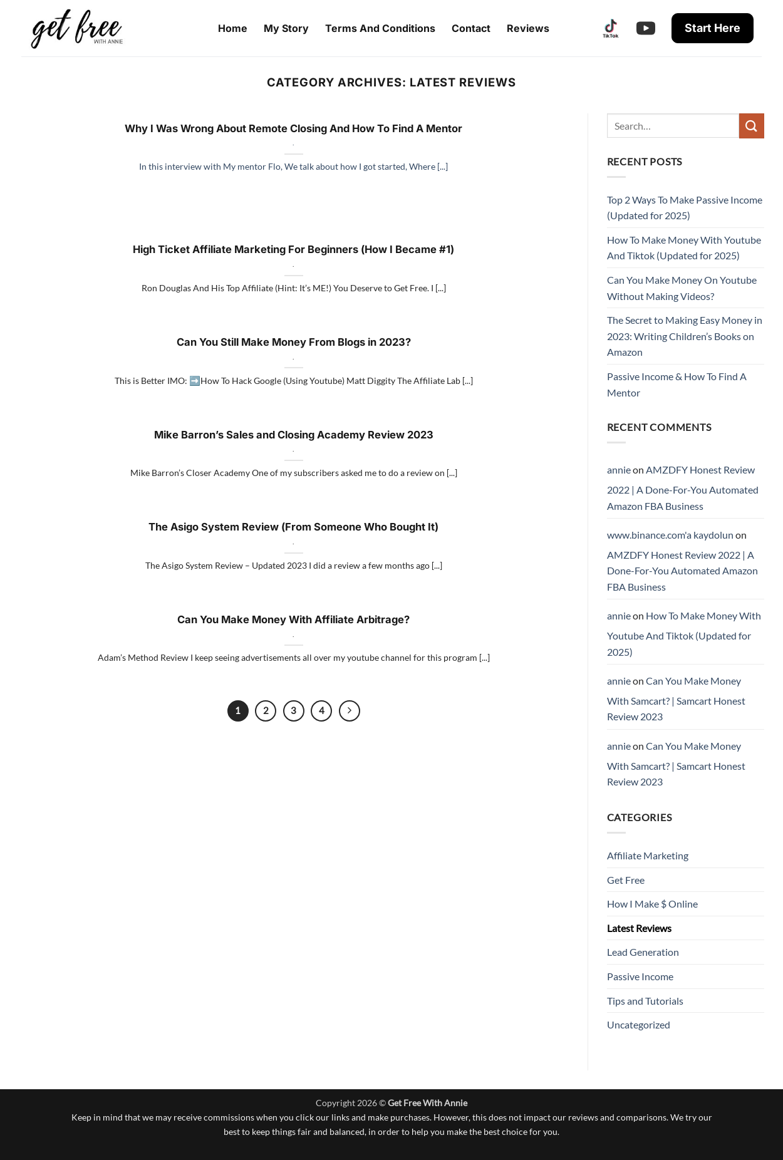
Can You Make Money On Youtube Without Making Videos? (682, 288)
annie (619, 469)
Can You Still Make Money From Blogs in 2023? (294, 342)
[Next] (349, 711)
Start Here (712, 27)
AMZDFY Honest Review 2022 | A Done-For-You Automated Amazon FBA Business (683, 487)
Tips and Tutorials (645, 1001)
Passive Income (640, 976)
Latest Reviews (639, 928)
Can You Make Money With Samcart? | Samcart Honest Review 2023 (676, 698)
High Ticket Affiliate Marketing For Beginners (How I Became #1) (293, 249)
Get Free (626, 880)
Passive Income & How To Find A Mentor (677, 384)
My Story (286, 28)
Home (232, 28)
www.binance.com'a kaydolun (670, 535)
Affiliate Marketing (647, 855)
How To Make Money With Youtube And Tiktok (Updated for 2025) (684, 248)
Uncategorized (638, 1024)
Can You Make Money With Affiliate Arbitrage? (293, 619)
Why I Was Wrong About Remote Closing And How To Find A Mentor (293, 128)
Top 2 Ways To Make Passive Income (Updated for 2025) (684, 208)
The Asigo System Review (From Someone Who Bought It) (293, 526)
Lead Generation (643, 952)
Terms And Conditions (380, 28)
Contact (471, 28)
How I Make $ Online (652, 903)
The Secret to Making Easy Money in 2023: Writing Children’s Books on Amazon (684, 336)
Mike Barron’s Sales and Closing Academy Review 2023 (293, 434)
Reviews (528, 28)
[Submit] (751, 125)
